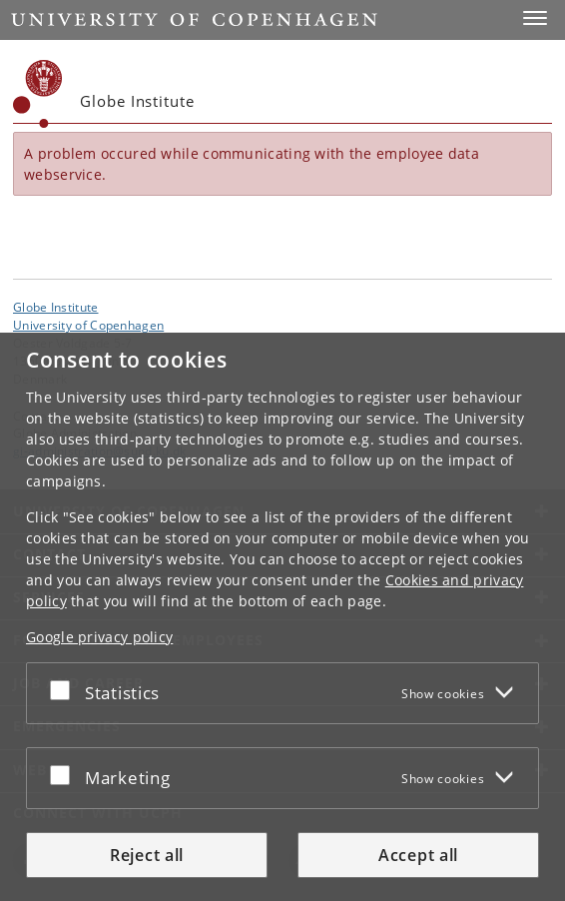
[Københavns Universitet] (38, 94)
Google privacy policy (99, 636)
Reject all (147, 855)
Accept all (418, 855)
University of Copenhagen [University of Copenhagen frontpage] (88, 325)
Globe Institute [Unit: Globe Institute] (56, 307)
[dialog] (282, 617)
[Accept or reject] (65, 689)
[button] (535, 18)
